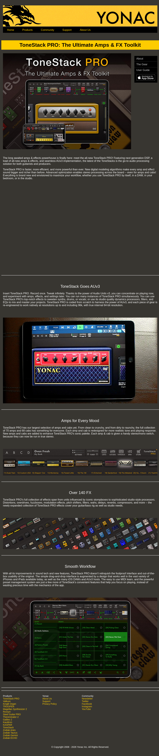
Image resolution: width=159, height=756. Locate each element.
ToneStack (8, 727)
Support (46, 701)
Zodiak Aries (9, 730)
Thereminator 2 (11, 717)
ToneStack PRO (11, 698)
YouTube (86, 709)
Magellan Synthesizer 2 (15, 709)
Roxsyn (7, 711)
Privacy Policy (49, 704)
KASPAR (7, 725)
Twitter (85, 701)
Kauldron (7, 722)
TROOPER (8, 706)
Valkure (7, 701)
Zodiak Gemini (10, 735)
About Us (47, 698)
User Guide (143, 70)
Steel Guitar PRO (12, 714)
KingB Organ (9, 704)
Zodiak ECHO (10, 738)
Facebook (87, 704)
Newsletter (87, 698)
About (139, 58)
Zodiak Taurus (10, 732)
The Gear (142, 64)
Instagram (87, 706)
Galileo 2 (7, 719)
